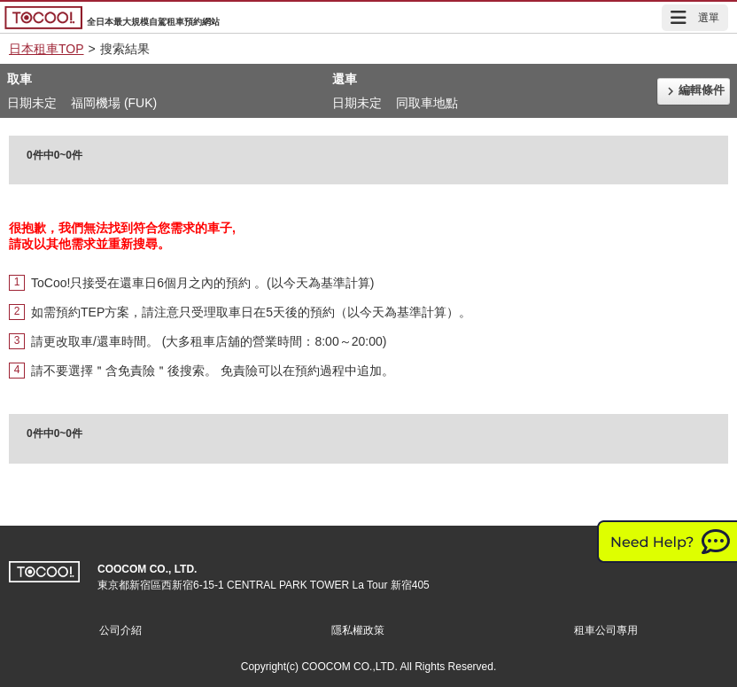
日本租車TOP (46, 49)
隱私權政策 (357, 630)
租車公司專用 (606, 630)
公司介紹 (120, 630)
